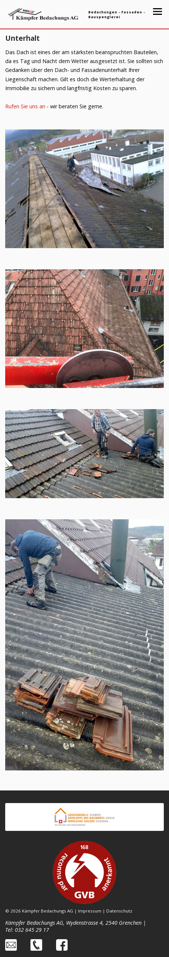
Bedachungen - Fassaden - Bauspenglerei (116, 14)
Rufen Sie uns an (25, 106)
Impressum (89, 911)
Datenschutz (119, 911)
